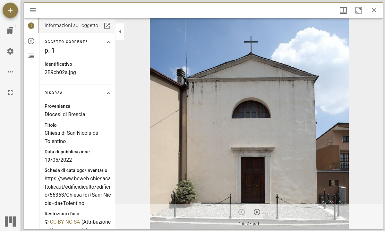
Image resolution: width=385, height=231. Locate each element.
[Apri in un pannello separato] (107, 25)
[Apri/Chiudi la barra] (32, 10)
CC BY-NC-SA (65, 222)
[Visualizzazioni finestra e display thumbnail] (343, 10)
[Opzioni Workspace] (10, 72)
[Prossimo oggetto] (257, 212)
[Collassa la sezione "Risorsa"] (108, 93)
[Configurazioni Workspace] (10, 51)
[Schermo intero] (10, 92)
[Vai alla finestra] (10, 30)
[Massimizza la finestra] (358, 10)
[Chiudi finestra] (374, 10)
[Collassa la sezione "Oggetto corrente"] (108, 42)
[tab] (31, 25)
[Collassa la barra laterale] (120, 32)
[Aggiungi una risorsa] (10, 10)
